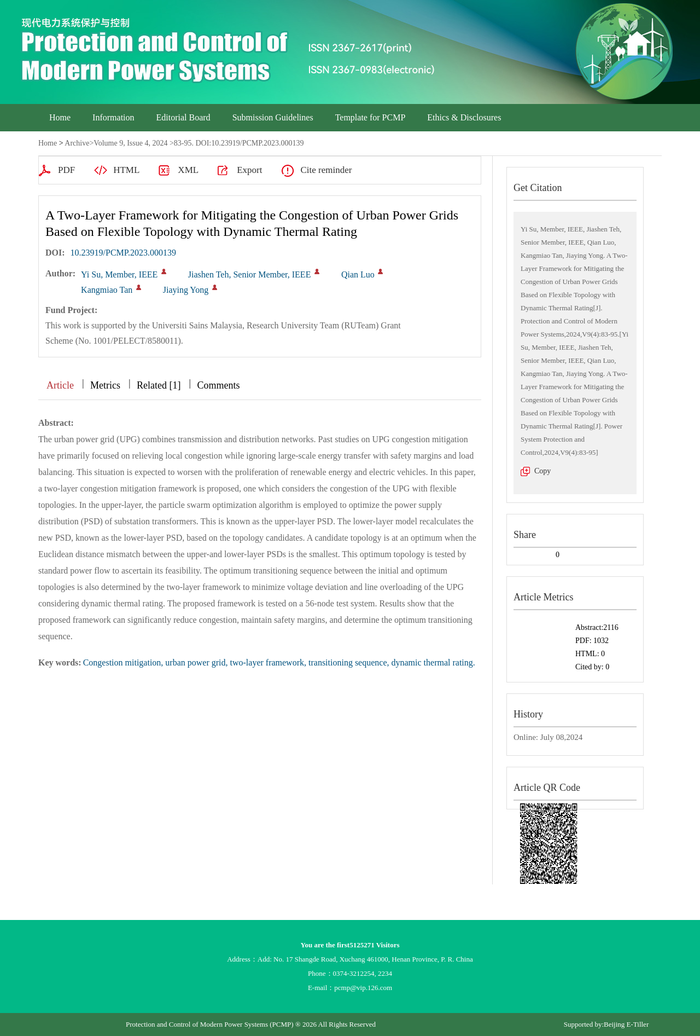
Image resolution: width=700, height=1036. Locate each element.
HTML (126, 170)
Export (249, 170)
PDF (66, 170)
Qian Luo (358, 274)
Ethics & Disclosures (464, 117)
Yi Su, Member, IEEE (119, 274)
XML (188, 170)
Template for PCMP (370, 117)
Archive (77, 143)
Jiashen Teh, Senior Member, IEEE (249, 274)
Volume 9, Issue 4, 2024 (130, 143)
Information (113, 117)
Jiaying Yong (186, 289)
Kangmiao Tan (106, 289)
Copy (542, 471)
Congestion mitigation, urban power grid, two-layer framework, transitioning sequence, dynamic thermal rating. (279, 662)
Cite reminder (326, 170)
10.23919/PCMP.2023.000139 (123, 252)
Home (60, 117)
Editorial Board (183, 117)
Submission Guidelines (272, 117)
